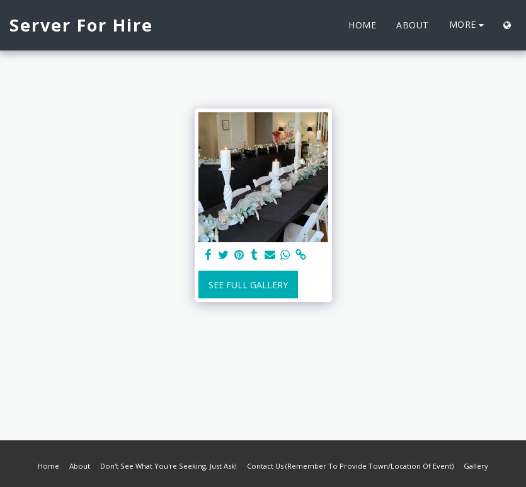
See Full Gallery (248, 285)
